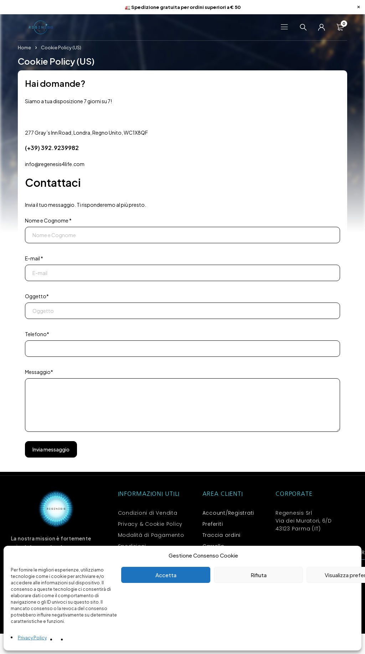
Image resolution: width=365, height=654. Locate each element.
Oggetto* (37, 297)
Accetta (165, 574)
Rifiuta (259, 574)
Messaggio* (39, 373)
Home (24, 48)
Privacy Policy (32, 637)
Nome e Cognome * (48, 221)
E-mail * (34, 259)
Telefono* (37, 335)
